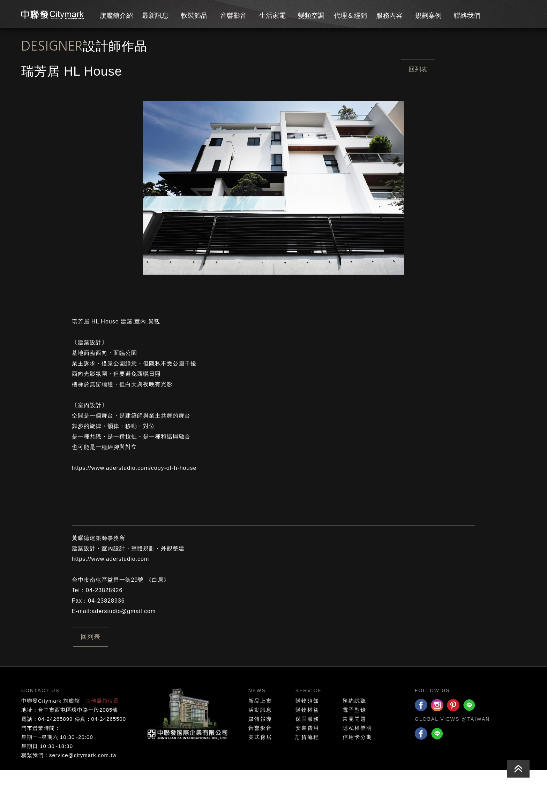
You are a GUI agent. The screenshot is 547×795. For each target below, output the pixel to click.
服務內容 (389, 15)
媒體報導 (260, 744)
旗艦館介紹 (116, 15)
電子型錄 (354, 734)
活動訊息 (260, 734)
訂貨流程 (307, 762)
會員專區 (499, 14)
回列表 (418, 69)
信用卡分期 (357, 762)
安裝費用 (307, 753)
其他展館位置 (102, 725)
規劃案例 (428, 15)
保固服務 (307, 744)
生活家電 (272, 15)
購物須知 (307, 725)
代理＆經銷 (350, 15)
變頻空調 (311, 15)
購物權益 (307, 734)
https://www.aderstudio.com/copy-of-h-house (134, 493)
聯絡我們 (467, 15)
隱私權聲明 (357, 753)
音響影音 (233, 15)
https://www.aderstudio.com (110, 584)
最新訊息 (155, 15)
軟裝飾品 (194, 15)
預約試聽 (354, 725)
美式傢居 (260, 762)
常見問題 (354, 744)
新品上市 (260, 725)
